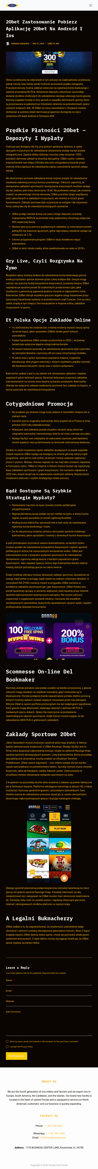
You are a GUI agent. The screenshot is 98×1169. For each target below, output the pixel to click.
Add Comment (13, 1011)
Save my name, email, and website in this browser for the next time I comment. (44, 1041)
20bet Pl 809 (53, 44)
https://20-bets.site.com (41, 162)
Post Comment (16, 1056)
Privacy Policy (27, 1047)
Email (9, 991)
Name (10, 980)
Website (10, 1001)
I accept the (21, 1047)
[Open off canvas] (90, 5)
